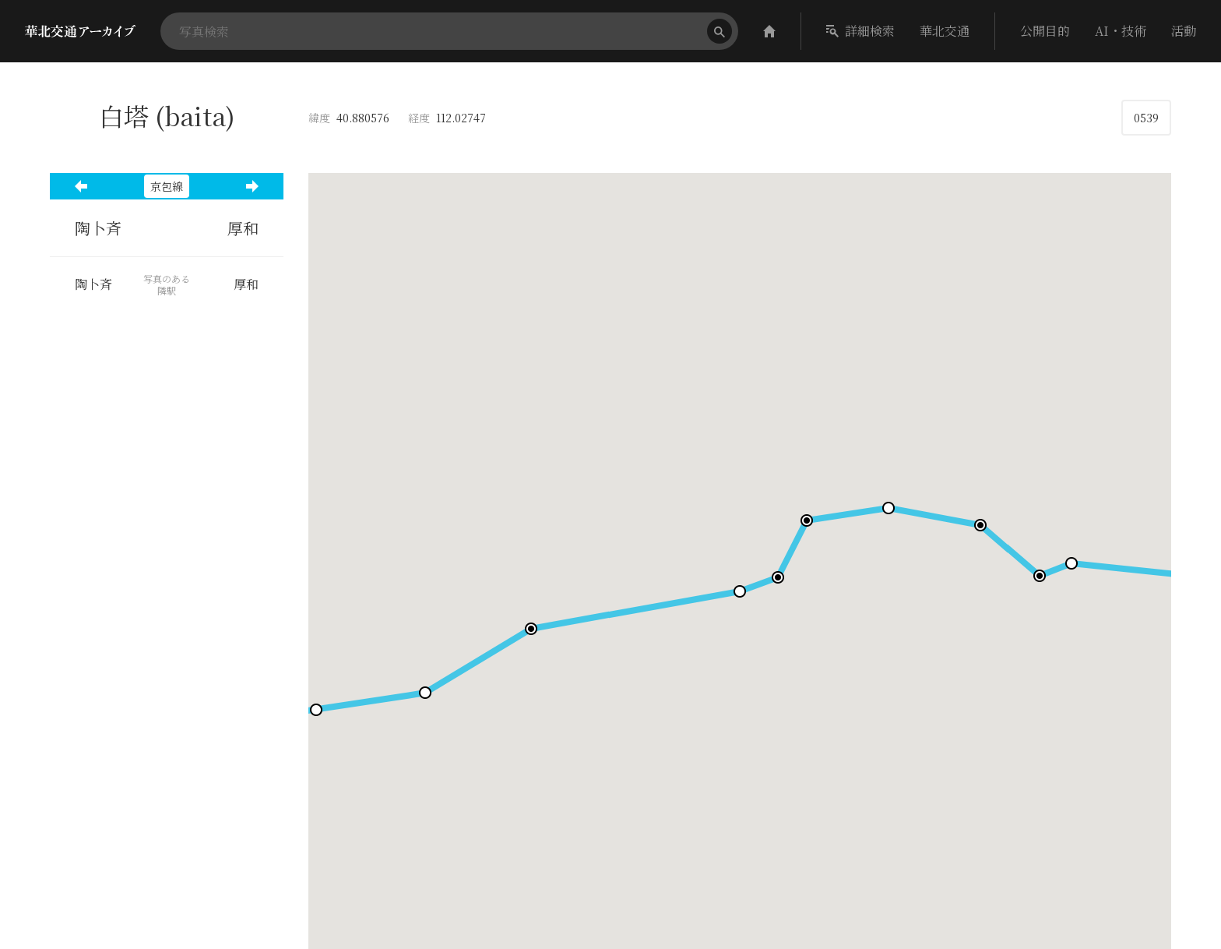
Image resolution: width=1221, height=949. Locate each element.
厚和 (243, 228)
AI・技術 (1120, 31)
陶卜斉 (98, 228)
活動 (1183, 31)
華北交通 (944, 31)
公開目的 (1045, 31)
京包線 (166, 186)
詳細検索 (860, 31)
